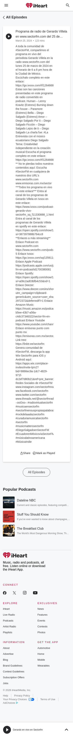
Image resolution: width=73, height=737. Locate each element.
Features (42, 614)
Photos (41, 632)
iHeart (6, 608)
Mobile (41, 659)
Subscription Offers (13, 677)
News (41, 608)
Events (41, 620)
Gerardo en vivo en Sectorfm (28, 729)
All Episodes (16, 17)
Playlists (7, 632)
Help (5, 695)
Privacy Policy (22, 695)
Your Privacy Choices (18, 699)
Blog (5, 659)
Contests (42, 626)
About (6, 648)
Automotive (44, 648)
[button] (25, 453)
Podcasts (8, 620)
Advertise (8, 653)
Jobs (5, 683)
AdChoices (10, 702)
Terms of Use (47, 699)
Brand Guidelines (12, 665)
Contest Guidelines (13, 671)
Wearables (44, 665)
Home (41, 653)
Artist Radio (9, 626)
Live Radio (9, 614)
